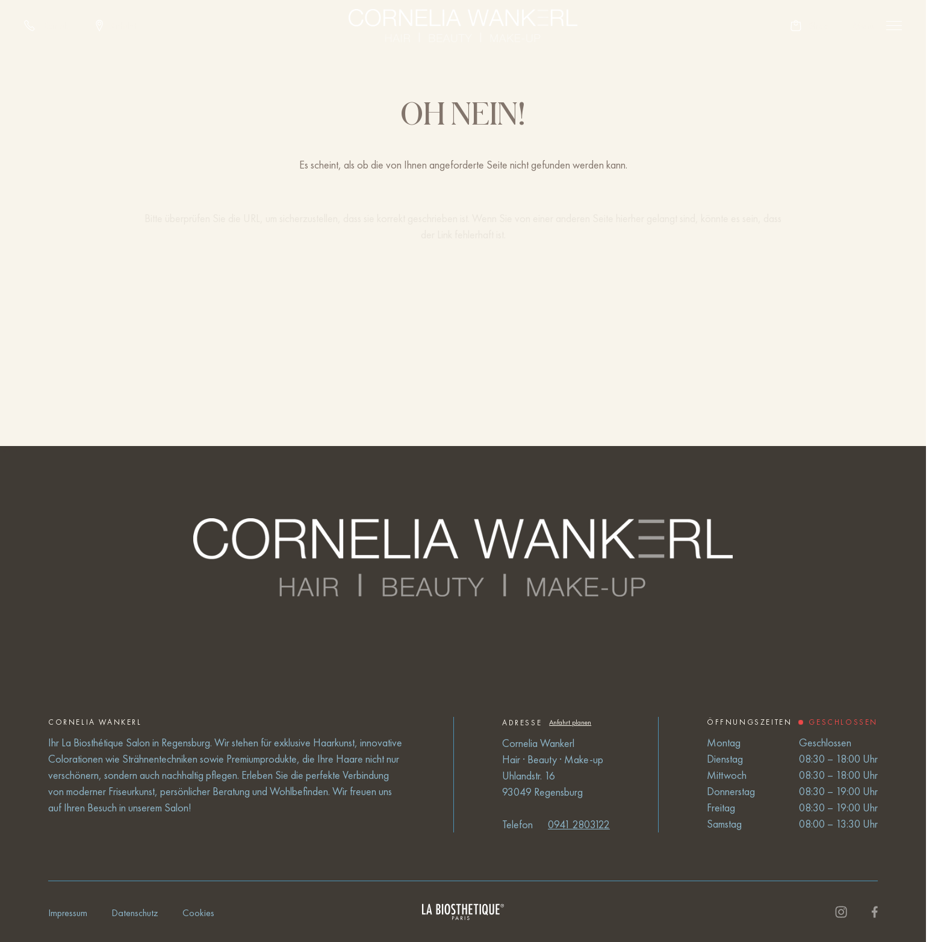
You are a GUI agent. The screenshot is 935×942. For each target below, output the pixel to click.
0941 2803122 (579, 824)
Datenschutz (134, 912)
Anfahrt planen (570, 722)
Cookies (198, 912)
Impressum (67, 912)
